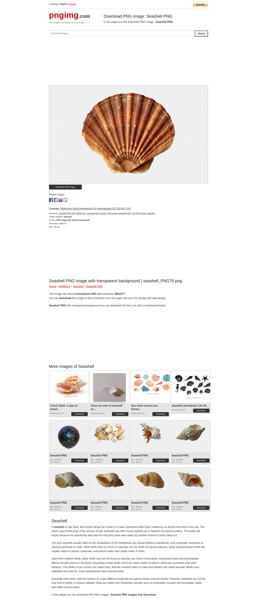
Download (79, 414)
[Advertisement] (128, 62)
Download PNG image (65, 187)
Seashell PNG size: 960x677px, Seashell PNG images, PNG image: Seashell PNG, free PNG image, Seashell (107, 213)
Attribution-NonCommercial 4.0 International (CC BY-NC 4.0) (95, 208)
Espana (72, 4)
